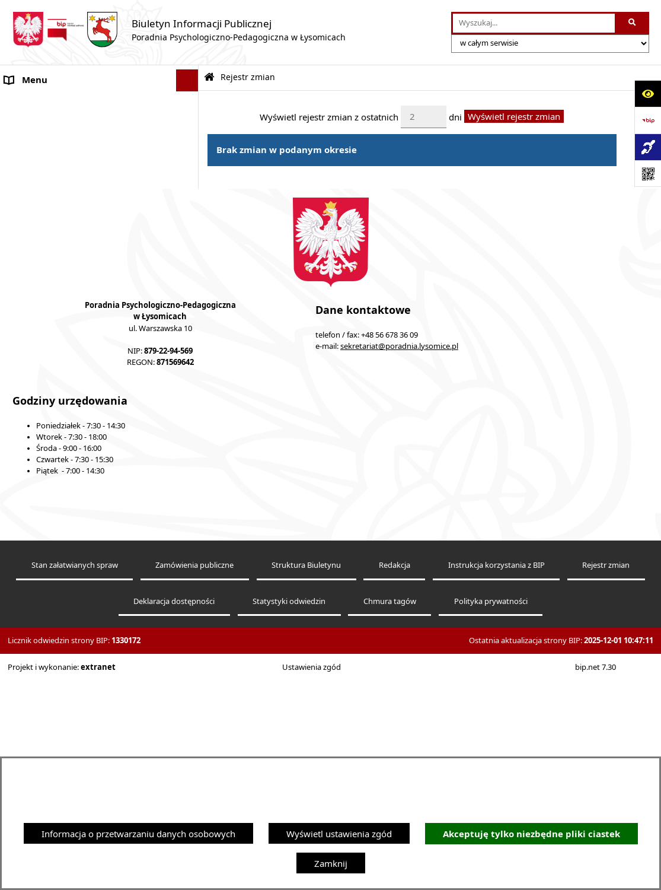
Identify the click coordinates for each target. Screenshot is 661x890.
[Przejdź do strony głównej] (179, 29)
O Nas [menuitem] (17, 103)
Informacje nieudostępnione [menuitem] (62, 294)
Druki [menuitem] (16, 383)
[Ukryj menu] (187, 80)
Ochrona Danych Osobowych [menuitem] (64, 183)
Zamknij (330, 863)
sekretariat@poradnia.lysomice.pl (399, 556)
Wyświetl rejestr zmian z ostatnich (329, 116)
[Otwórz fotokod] (647, 173)
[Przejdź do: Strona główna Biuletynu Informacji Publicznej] (209, 77)
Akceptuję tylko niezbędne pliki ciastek (531, 834)
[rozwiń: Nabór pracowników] (189, 338)
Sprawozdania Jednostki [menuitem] (53, 272)
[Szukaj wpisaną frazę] (633, 23)
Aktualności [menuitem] (28, 125)
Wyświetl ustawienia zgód (339, 834)
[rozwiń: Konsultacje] (189, 205)
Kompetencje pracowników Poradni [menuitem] (77, 249)
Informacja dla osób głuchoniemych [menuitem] (78, 316)
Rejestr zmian (248, 77)
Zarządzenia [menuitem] (29, 227)
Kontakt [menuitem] (20, 361)
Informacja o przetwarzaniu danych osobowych (138, 834)
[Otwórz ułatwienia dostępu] (647, 93)
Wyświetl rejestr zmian (514, 116)
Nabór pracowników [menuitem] (46, 338)
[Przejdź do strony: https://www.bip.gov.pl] (647, 120)
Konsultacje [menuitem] (28, 205)
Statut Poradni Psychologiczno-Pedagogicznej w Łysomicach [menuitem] (68, 154)
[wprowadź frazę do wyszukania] (534, 23)
